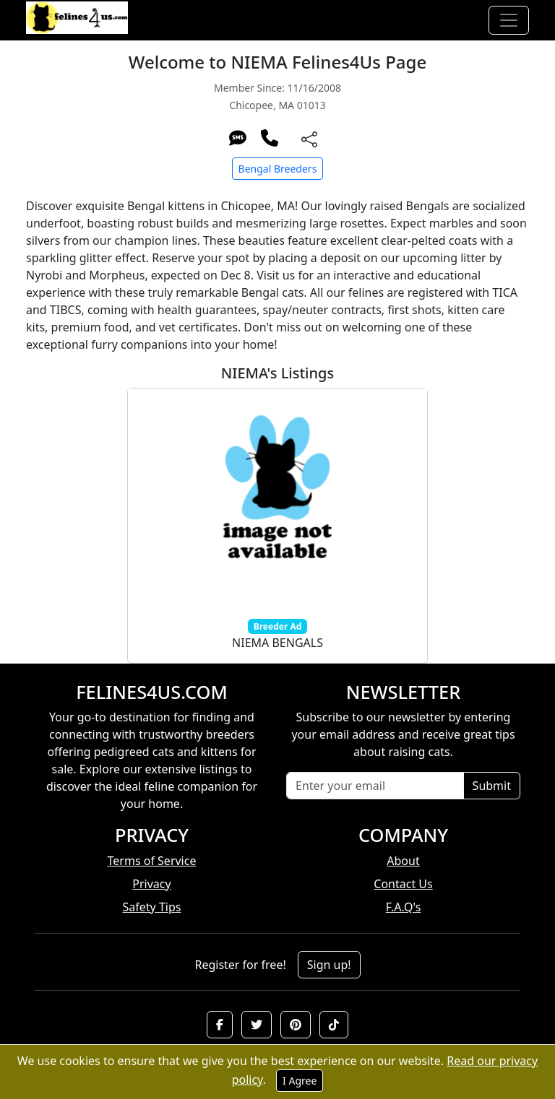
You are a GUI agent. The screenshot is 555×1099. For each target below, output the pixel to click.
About (403, 861)
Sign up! (329, 965)
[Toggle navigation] (509, 20)
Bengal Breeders (277, 168)
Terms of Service (152, 861)
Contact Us (403, 884)
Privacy (151, 884)
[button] (220, 1024)
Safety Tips (152, 907)
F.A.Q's (403, 907)
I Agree (300, 1080)
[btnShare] (309, 138)
